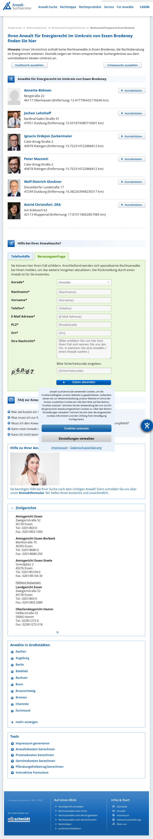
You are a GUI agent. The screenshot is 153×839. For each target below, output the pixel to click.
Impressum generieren (33, 743)
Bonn (19, 684)
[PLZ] (84, 325)
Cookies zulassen (76, 428)
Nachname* (20, 292)
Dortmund (23, 711)
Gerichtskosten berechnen (35, 761)
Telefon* (17, 308)
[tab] (29, 65)
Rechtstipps (68, 7)
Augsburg (22, 658)
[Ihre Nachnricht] (84, 348)
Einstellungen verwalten (76, 438)
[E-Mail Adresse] (84, 317)
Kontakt (121, 811)
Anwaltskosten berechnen (35, 749)
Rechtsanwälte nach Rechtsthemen (78, 819)
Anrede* (17, 282)
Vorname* (19, 300)
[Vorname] (84, 300)
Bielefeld (22, 671)
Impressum (59, 447)
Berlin (20, 665)
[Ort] (84, 333)
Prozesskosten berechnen (35, 755)
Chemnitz (22, 704)
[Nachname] (84, 292)
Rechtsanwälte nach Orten (73, 810)
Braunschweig (25, 691)
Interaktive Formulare (32, 772)
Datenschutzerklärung (86, 447)
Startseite (122, 806)
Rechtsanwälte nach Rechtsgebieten (78, 815)
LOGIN (144, 7)
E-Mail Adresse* (23, 316)
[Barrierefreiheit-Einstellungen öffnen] (147, 426)
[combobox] (84, 282)
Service (109, 7)
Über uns (122, 824)
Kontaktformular (31, 493)
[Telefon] (84, 308)
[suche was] (29, 18)
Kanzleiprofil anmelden (71, 806)
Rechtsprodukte (90, 7)
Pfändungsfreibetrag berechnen (39, 766)
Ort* (14, 333)
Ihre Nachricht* (23, 341)
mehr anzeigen (27, 722)
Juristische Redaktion (70, 828)
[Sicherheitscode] (84, 371)
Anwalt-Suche (47, 7)
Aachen (21, 651)
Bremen (21, 697)
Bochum (21, 678)
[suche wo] (83, 18)
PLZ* (14, 324)
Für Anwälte (125, 7)
